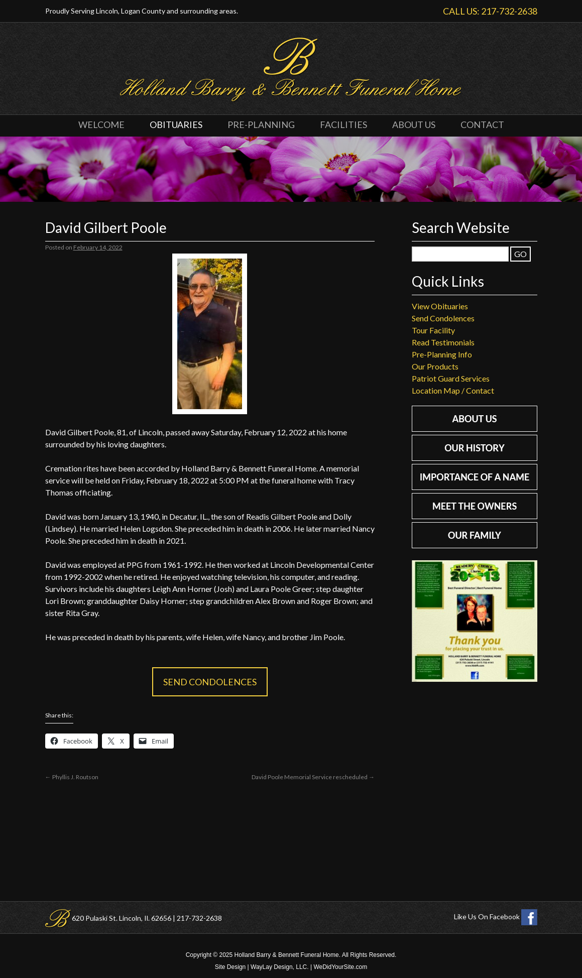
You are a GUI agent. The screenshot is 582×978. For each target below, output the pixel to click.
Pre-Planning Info (442, 354)
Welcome (101, 124)
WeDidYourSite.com (340, 966)
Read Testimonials (443, 342)
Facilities (343, 124)
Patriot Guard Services (451, 378)
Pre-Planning (261, 124)
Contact (482, 124)
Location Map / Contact (453, 390)
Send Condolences (210, 681)
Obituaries (176, 124)
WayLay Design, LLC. (280, 966)
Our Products (435, 366)
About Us (413, 124)
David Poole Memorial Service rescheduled (313, 777)
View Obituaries (440, 306)
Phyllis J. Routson (71, 777)
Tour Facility (433, 330)
